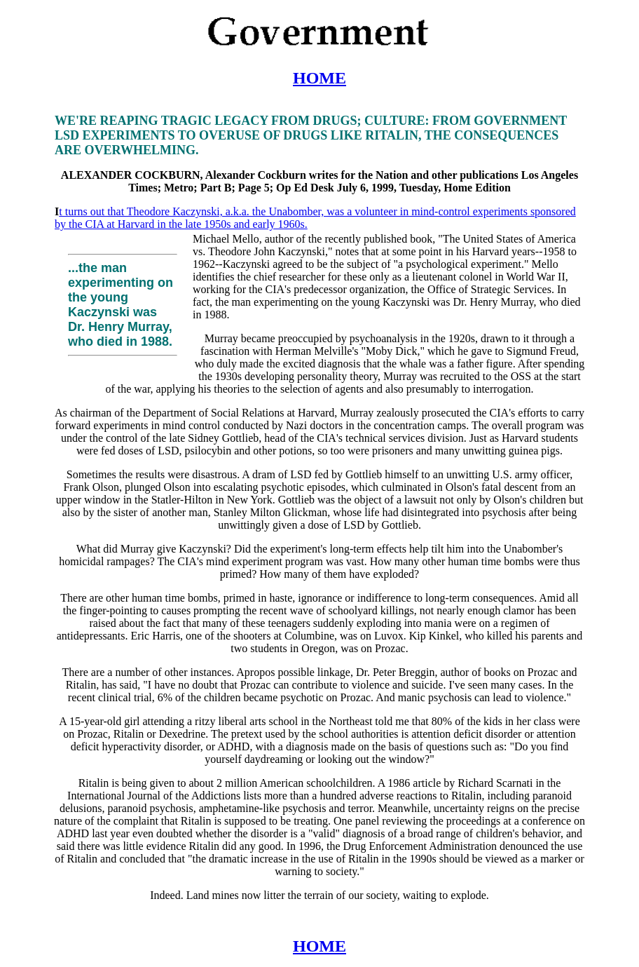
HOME (319, 78)
